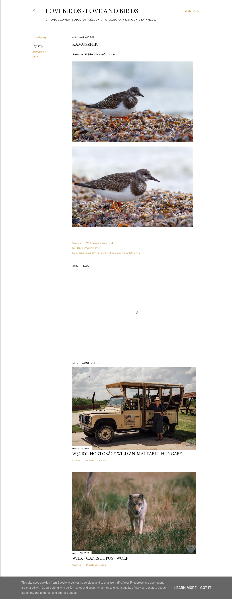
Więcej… (152, 19)
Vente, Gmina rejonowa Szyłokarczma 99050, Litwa (112, 252)
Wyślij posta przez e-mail (99, 242)
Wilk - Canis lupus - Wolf (100, 558)
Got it (206, 588)
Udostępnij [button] (39, 37)
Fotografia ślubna (87, 19)
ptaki (35, 56)
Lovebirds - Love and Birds (91, 11)
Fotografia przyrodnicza (123, 19)
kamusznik (39, 51)
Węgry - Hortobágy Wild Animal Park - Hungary (127, 453)
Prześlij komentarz (96, 460)
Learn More (185, 588)
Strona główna (57, 19)
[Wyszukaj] (192, 11)
